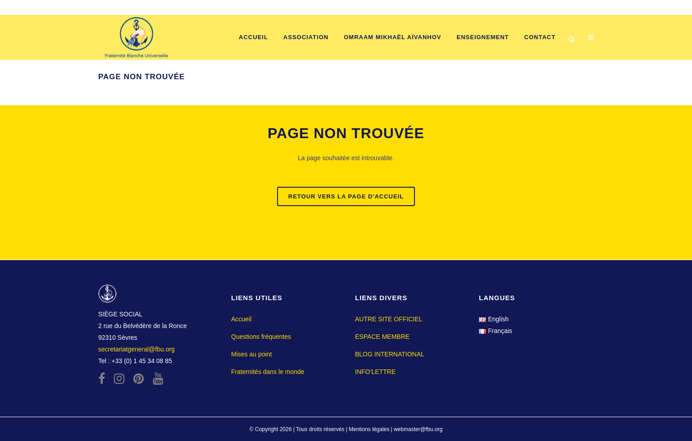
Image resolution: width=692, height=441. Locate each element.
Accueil (241, 319)
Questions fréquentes (261, 336)
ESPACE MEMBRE (382, 336)
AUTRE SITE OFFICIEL (388, 319)
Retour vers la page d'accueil (346, 196)
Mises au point (251, 354)
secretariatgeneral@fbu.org (136, 349)
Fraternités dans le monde (268, 371)
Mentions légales (370, 429)
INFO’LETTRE (375, 371)
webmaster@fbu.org (418, 429)
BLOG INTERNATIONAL (389, 354)
